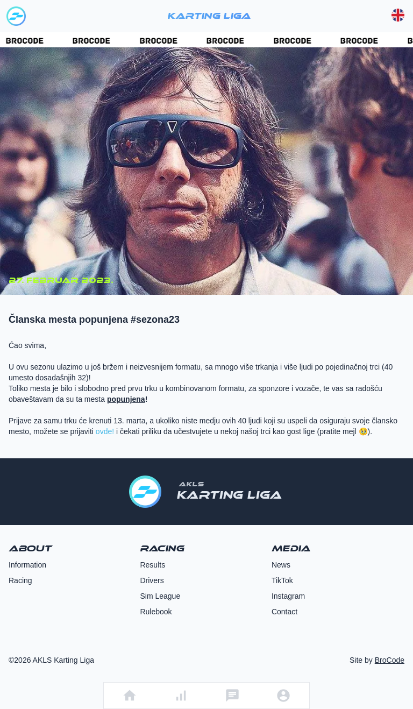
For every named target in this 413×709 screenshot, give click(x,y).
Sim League (160, 596)
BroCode (389, 660)
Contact (284, 611)
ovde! (105, 431)
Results (152, 565)
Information (27, 565)
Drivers (151, 580)
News (281, 565)
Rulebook (156, 611)
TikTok (282, 580)
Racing (20, 580)
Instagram (288, 596)
